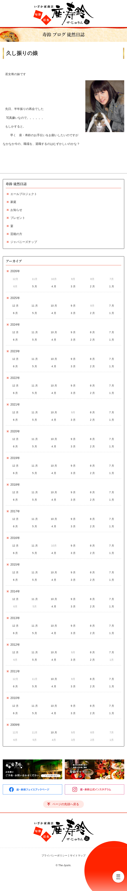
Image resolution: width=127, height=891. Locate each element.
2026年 (15, 271)
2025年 (15, 298)
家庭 (13, 202)
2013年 (15, 618)
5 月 (34, 286)
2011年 (15, 671)
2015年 (15, 564)
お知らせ (16, 209)
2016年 (15, 537)
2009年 (15, 724)
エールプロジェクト (23, 194)
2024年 (15, 324)
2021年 (15, 404)
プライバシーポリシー (54, 855)
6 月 (15, 313)
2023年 (15, 351)
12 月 (15, 305)
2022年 (15, 377)
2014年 (15, 591)
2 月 (92, 286)
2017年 (15, 511)
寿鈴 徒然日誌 (16, 183)
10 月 (54, 305)
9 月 (73, 305)
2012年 (15, 644)
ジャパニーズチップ (23, 241)
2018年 (15, 484)
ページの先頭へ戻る (65, 804)
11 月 (34, 305)
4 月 (53, 286)
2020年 (15, 431)
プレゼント (17, 217)
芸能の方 (16, 234)
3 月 (73, 286)
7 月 (111, 305)
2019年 (15, 458)
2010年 (15, 698)
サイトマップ (78, 855)
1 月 (111, 286)
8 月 (92, 332)
